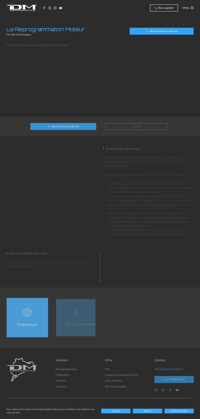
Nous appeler (164, 8)
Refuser (147, 411)
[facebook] (170, 389)
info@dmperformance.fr (169, 369)
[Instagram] (55, 7)
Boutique (61, 386)
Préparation (63, 374)
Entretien (61, 380)
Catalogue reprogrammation (122, 374)
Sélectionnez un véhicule (161, 31)
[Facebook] (44, 7)
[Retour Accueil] (22, 8)
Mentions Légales (115, 386)
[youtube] (177, 389)
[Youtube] (60, 7)
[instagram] (156, 389)
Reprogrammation (66, 369)
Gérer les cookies (179, 411)
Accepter (116, 411)
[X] (49, 7)
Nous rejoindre (113, 380)
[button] (188, 8)
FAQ (107, 369)
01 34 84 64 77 (174, 379)
